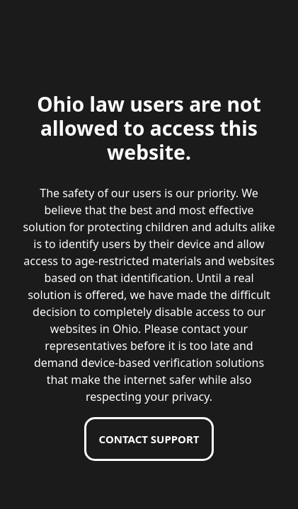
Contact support (149, 439)
